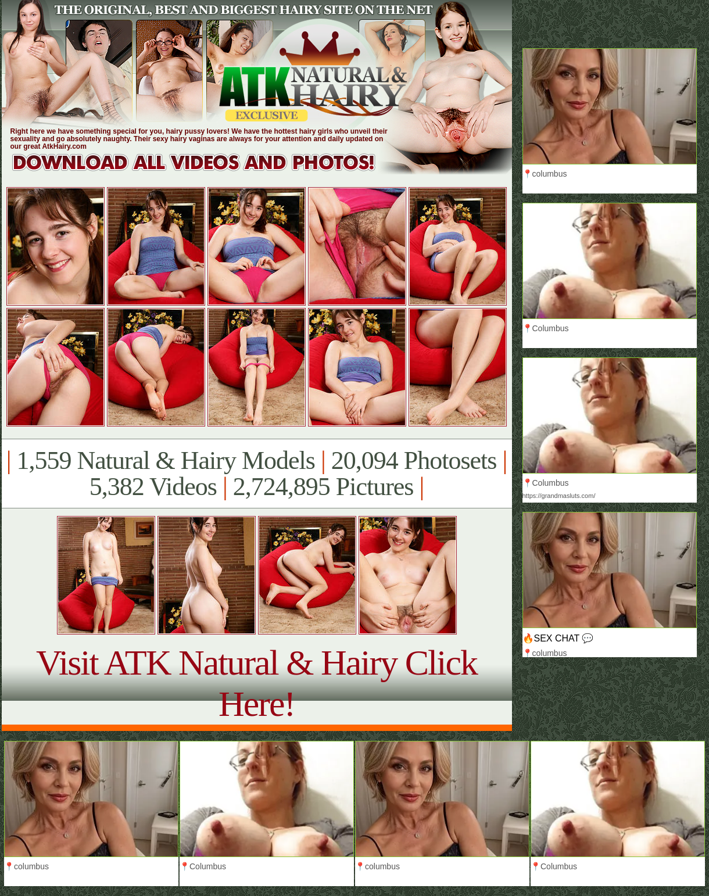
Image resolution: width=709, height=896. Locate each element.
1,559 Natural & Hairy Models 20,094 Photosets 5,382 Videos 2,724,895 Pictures (256, 473)
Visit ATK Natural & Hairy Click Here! (256, 683)
